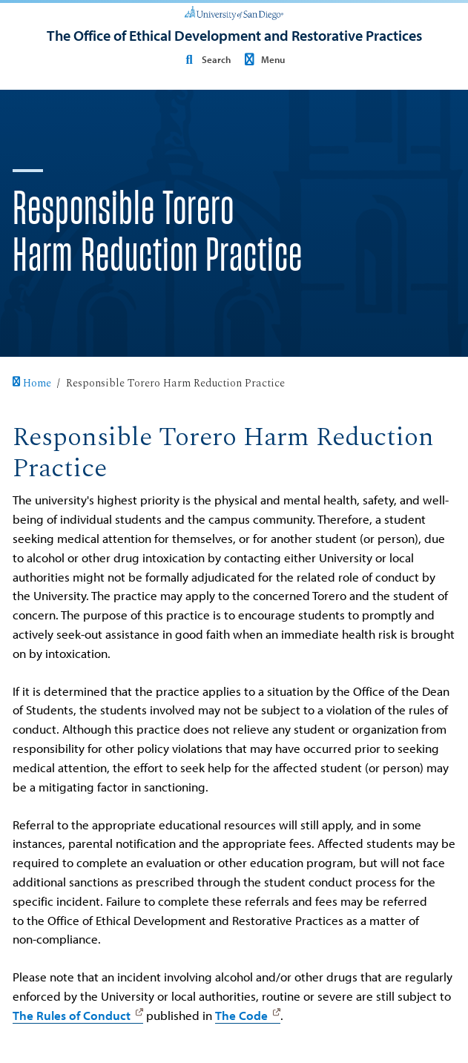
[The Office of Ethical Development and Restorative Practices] (234, 35)
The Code (241, 1015)
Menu (262, 59)
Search (205, 59)
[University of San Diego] (234, 12)
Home (32, 383)
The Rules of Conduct (72, 1015)
